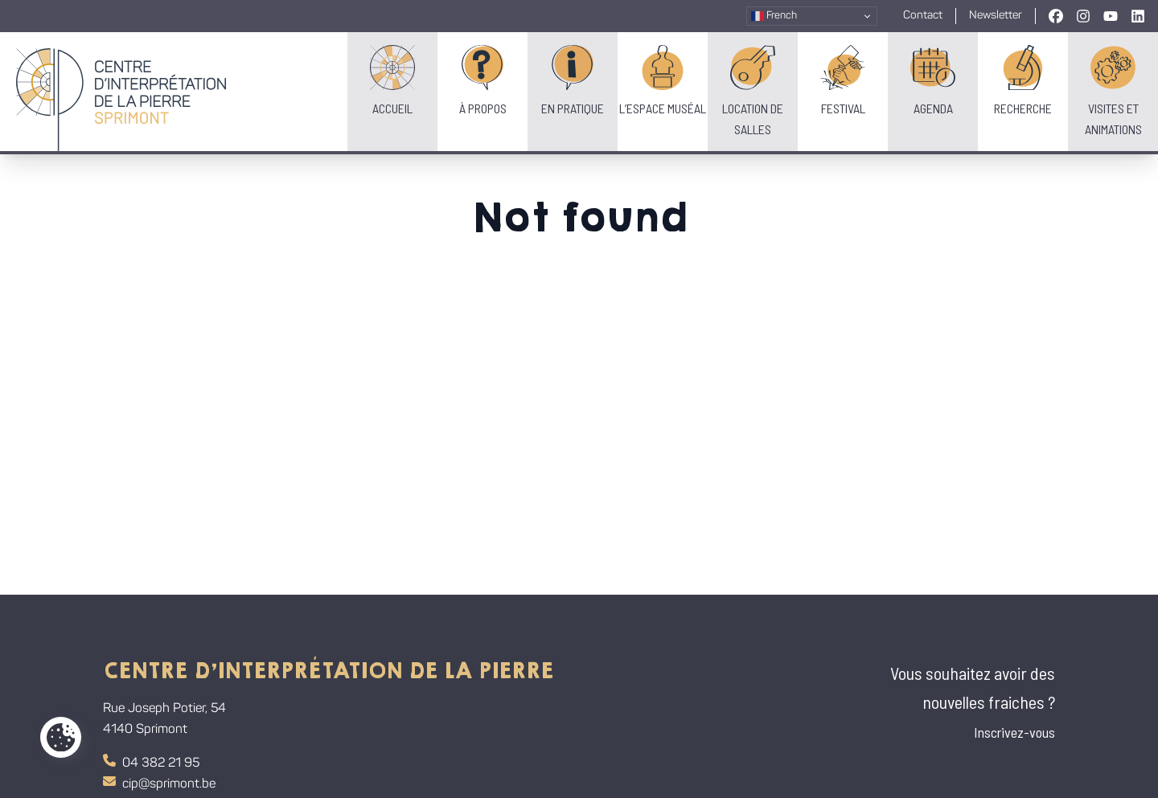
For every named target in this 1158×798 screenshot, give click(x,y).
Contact (922, 16)
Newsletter (995, 16)
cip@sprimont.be (159, 783)
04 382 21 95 (151, 762)
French (774, 16)
